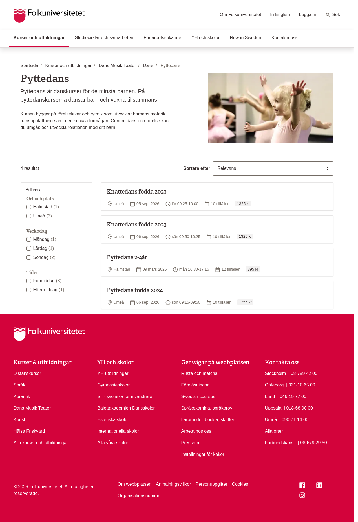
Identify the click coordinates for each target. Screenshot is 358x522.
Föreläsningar (195, 385)
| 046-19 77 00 (291, 396)
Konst (19, 419)
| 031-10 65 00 (300, 384)
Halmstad (46, 207)
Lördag (43, 248)
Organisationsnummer (140, 495)
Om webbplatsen (134, 484)
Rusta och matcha (199, 373)
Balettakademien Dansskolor (126, 408)
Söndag (44, 257)
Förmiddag (47, 280)
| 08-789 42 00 (302, 373)
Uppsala (273, 408)
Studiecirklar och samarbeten (104, 37)
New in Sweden (245, 37)
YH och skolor (205, 37)
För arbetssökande (162, 37)
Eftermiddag (48, 289)
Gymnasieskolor (113, 385)
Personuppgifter (211, 484)
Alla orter (274, 431)
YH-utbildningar (112, 373)
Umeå (42, 216)
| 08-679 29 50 (312, 442)
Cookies (240, 484)
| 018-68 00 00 (298, 407)
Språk (19, 385)
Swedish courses (198, 396)
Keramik (22, 396)
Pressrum (190, 442)
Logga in (307, 14)
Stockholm (275, 373)
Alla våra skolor (112, 442)
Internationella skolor (118, 431)
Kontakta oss (284, 37)
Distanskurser (27, 373)
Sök (332, 15)
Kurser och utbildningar (41, 37)
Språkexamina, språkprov (206, 408)
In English (280, 14)
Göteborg (274, 385)
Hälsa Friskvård (29, 431)
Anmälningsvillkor (173, 484)
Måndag (44, 239)
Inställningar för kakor (202, 454)
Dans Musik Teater (32, 408)
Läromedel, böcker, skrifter (208, 419)
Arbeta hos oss (196, 431)
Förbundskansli (280, 442)
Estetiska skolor (113, 419)
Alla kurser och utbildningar (41, 442)
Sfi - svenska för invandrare (124, 396)
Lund (270, 396)
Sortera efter (197, 168)
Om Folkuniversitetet (240, 14)
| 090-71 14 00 (293, 419)
